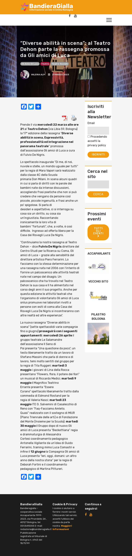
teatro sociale (60, 64)
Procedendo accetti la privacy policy (97, 141)
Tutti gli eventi (98, 232)
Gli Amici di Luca (30, 64)
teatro (45, 64)
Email (91, 123)
